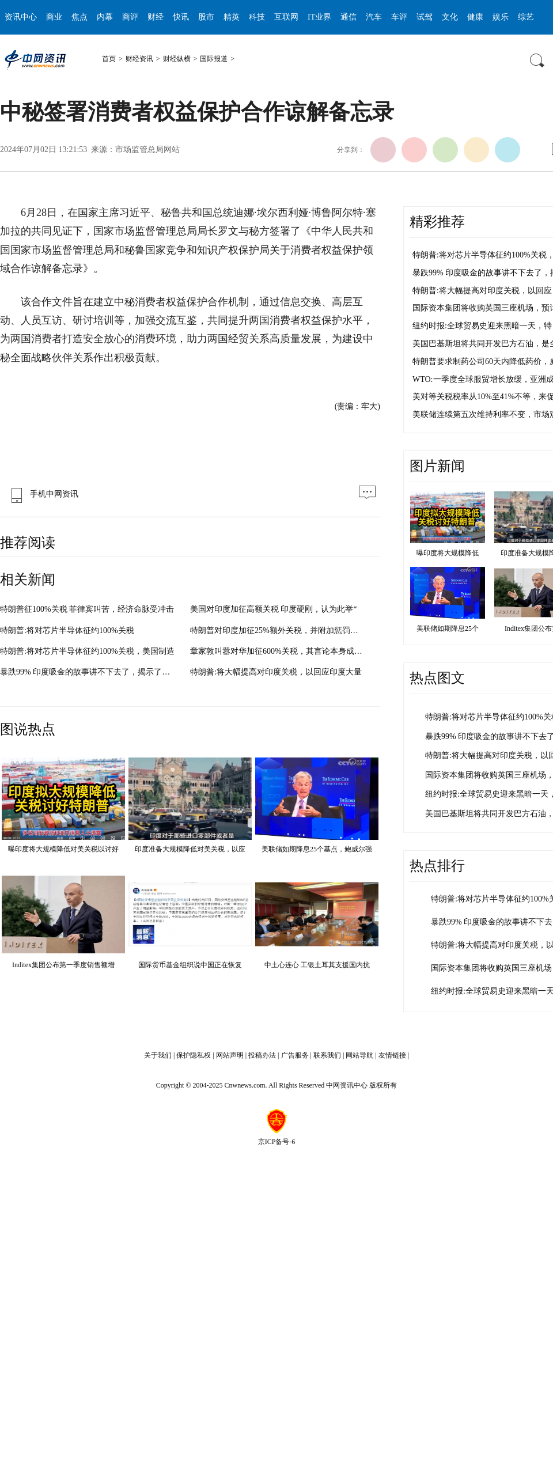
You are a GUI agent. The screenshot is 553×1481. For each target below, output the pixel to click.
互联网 (286, 17)
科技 (257, 17)
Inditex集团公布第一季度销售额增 (63, 965)
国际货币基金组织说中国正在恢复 (190, 965)
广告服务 (295, 1055)
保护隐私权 (193, 1055)
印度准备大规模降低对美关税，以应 (190, 849)
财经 (155, 17)
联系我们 (327, 1055)
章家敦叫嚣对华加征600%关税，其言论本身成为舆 (280, 651)
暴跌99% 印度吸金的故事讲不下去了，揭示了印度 (89, 672)
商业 (54, 17)
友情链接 (392, 1055)
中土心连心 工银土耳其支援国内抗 (317, 965)
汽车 (374, 17)
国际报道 (214, 59)
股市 (206, 17)
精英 (232, 17)
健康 (475, 17)
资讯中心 (21, 17)
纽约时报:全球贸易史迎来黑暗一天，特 (482, 325)
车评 (399, 17)
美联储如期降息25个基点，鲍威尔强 (317, 849)
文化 (450, 17)
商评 (130, 17)
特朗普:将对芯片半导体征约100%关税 (67, 630)
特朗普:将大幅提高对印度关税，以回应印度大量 (276, 672)
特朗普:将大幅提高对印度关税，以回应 (482, 290)
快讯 (181, 17)
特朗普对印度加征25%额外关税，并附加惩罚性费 (278, 630)
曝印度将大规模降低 (447, 553)
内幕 (105, 17)
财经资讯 (139, 59)
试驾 (424, 17)
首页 (109, 59)
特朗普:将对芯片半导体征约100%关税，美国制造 (87, 651)
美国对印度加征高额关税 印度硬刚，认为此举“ (273, 609)
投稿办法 (262, 1055)
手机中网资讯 (42, 494)
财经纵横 (177, 59)
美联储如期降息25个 (447, 628)
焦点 (79, 17)
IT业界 (319, 17)
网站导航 (359, 1055)
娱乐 (501, 17)
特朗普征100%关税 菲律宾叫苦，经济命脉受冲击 (87, 609)
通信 (348, 17)
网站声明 (230, 1055)
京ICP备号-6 (277, 1142)
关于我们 (158, 1055)
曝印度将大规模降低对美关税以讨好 (63, 849)
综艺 (526, 17)
